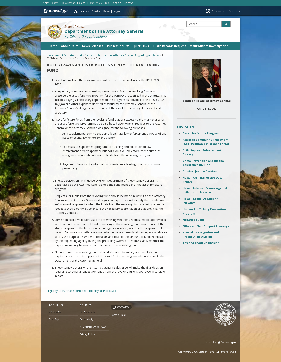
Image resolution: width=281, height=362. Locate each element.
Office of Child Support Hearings (206, 226)
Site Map (54, 319)
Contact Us (55, 311)
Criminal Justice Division (200, 171)
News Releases (92, 46)
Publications (116, 46)
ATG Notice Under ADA (93, 326)
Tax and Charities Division (201, 243)
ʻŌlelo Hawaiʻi (67, 2)
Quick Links (140, 46)
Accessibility (87, 319)
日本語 (90, 2)
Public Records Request (169, 46)
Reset (106, 11)
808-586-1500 (123, 307)
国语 (107, 2)
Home (53, 46)
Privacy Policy (87, 334)
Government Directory (226, 11)
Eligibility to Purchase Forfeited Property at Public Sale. (82, 291)
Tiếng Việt (128, 2)
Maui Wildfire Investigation (209, 46)
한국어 (99, 2)
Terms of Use (87, 311)
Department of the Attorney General (103, 31)
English (45, 2)
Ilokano (81, 2)
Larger (116, 11)
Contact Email (118, 315)
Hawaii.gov (56, 11)
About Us (67, 46)
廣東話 (54, 2)
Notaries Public (193, 220)
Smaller (96, 11)
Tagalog (116, 2)
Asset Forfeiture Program (201, 133)
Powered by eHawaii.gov (218, 344)
